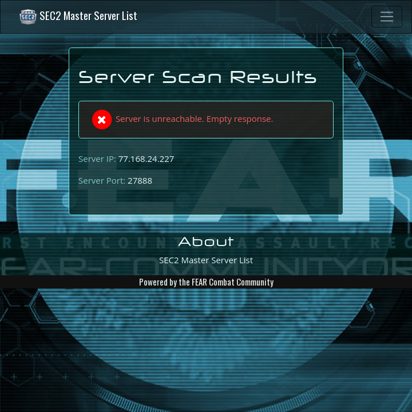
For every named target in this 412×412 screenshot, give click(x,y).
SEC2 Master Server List (78, 16)
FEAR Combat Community (233, 281)
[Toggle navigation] (386, 16)
